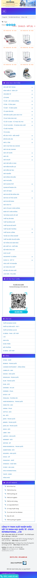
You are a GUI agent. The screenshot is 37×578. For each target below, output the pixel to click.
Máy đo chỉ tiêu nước (18, 198)
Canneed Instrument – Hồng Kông (14, 367)
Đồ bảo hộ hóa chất (10, 270)
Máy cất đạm (18, 191)
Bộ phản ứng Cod (9, 249)
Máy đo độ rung (8, 201)
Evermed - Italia (8, 391)
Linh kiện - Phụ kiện (9, 274)
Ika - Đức (6, 415)
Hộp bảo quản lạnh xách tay (18, 115)
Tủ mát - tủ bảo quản (18, 108)
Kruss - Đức (6, 429)
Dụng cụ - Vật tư (18, 260)
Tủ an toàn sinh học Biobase (14, 512)
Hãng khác (6, 477)
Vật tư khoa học (11, 486)
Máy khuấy (18, 160)
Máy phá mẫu (7, 180)
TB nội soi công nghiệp (10, 236)
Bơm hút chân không (10, 211)
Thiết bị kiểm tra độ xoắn (11, 239)
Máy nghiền (7, 173)
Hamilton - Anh (8, 405)
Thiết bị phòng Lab (12, 494)
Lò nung (18, 98)
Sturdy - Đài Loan (8, 467)
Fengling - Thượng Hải (10, 398)
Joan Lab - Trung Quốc (10, 425)
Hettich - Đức (7, 412)
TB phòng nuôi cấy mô (10, 215)
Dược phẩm (6, 344)
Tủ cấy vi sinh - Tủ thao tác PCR (18, 122)
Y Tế (4, 337)
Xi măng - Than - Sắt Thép (11, 333)
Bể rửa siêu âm (18, 139)
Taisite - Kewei (7, 474)
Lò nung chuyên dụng (13, 508)
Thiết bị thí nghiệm (12, 497)
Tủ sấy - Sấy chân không (18, 101)
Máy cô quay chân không (11, 208)
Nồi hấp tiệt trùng (18, 87)
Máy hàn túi (7, 204)
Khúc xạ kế (6, 253)
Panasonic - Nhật (8, 460)
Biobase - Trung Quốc (10, 363)
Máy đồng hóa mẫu (9, 177)
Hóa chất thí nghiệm (10, 263)
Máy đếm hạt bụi (8, 170)
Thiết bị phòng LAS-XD (10, 330)
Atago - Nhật (7, 360)
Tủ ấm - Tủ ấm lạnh (18, 104)
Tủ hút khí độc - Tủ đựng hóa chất (18, 125)
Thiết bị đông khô (9, 222)
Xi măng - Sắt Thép (8, 351)
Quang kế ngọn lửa (9, 187)
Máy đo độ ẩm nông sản (11, 194)
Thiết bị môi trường (18, 229)
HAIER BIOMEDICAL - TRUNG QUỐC (13, 401)
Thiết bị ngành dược (9, 323)
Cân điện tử (18, 94)
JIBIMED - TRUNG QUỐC (9, 422)
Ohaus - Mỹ (6, 457)
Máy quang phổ (18, 184)
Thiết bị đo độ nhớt (9, 225)
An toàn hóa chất (9, 267)
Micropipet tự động (18, 257)
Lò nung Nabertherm (12, 505)
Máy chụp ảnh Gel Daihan (11, 146)
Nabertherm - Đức (9, 450)
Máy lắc (18, 156)
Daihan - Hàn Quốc (9, 374)
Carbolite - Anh (8, 370)
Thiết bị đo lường (18, 232)
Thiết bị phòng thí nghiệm (14, 519)
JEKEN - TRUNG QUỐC (9, 419)
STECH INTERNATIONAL (9, 470)
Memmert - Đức (8, 439)
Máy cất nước (18, 153)
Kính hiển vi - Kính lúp (18, 91)
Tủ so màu (6, 132)
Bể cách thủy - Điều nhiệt (18, 136)
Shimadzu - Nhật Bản (9, 464)
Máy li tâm (18, 142)
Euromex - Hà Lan (8, 387)
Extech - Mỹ (6, 394)
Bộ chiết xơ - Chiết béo (10, 246)
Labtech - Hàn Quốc (9, 436)
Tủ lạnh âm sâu (18, 111)
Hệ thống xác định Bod (10, 243)
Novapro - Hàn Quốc (9, 453)
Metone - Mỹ (7, 443)
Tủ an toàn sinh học (18, 118)
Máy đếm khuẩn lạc (9, 166)
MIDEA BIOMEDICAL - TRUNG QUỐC (13, 446)
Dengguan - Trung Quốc (11, 377)
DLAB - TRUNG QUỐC (9, 381)
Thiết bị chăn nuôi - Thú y (11, 326)
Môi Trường (7, 347)
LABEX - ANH (6, 432)
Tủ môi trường (8, 128)
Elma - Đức (6, 384)
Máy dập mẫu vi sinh (9, 163)
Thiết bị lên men (8, 218)
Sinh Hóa (6, 340)
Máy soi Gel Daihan (9, 149)
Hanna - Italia (7, 408)
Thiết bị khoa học (11, 490)
